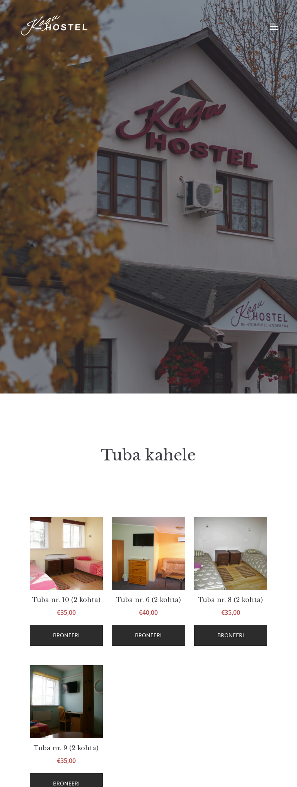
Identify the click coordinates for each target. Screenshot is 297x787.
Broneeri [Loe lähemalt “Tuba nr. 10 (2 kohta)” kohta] (66, 635)
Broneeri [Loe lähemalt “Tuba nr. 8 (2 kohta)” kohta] (230, 635)
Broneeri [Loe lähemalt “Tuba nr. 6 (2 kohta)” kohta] (148, 635)
